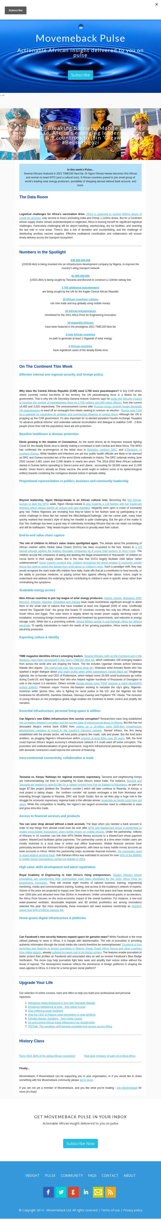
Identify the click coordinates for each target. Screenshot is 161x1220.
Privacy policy (132, 1211)
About (130, 1175)
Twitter (59, 1193)
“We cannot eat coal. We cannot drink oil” (68, 667)
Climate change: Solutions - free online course (55, 1018)
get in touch (86, 1080)
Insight (32, 1175)
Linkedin (86, 1193)
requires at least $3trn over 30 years (102, 738)
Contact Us (100, 1193)
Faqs (92, 1175)
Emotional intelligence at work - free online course (56, 1006)
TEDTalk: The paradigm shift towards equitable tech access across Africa (70, 1026)
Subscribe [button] (80, 74)
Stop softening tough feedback (45, 1010)
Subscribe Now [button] (80, 1143)
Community (72, 1175)
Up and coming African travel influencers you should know (61, 1022)
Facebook (45, 1193)
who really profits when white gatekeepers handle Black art (92, 671)
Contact (110, 1175)
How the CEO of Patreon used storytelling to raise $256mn (62, 1014)
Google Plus (73, 1193)
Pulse (50, 1175)
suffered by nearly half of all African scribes (77, 952)
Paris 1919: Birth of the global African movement (47, 1055)
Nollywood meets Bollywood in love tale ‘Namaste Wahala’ (61, 1003)
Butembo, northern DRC (102, 449)
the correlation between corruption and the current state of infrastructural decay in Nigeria (70, 722)
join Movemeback (127, 1087)
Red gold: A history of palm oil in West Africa (109, 1055)
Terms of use (110, 1211)
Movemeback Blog (114, 1193)
